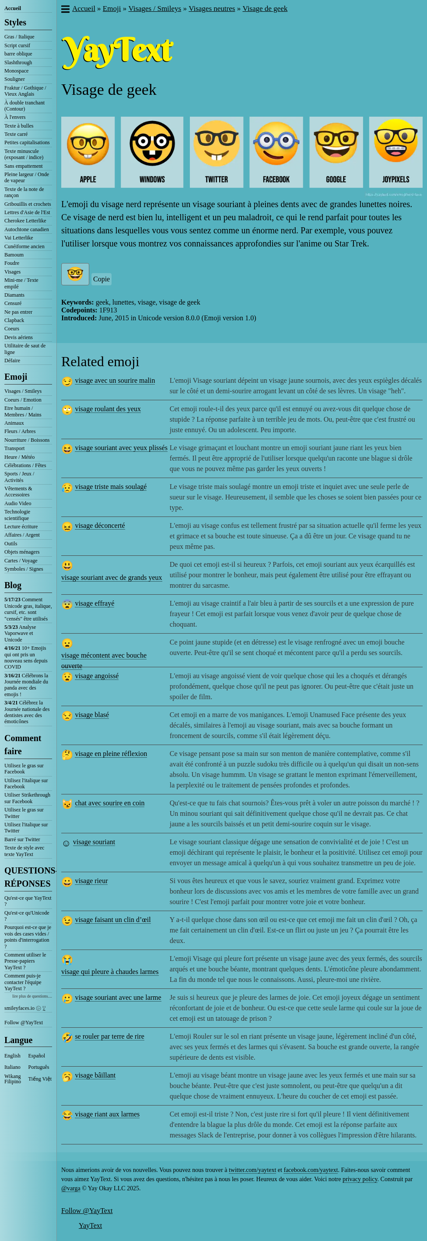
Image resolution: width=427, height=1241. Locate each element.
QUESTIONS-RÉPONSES (28, 877)
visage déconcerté (100, 525)
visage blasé (92, 714)
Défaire (12, 360)
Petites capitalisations (27, 142)
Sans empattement (23, 166)
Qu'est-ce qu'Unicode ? (26, 916)
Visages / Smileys (23, 391)
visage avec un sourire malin (115, 380)
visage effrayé (94, 603)
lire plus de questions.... (32, 996)
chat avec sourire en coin (109, 803)
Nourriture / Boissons (26, 440)
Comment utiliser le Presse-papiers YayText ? (25, 961)
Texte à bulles (18, 126)
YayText (90, 1225)
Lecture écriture (21, 526)
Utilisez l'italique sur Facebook (26, 783)
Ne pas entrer (18, 312)
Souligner (14, 79)
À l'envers (14, 117)
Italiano (12, 1067)
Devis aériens (18, 337)
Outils (10, 544)
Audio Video (17, 503)
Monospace (16, 71)
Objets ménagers (21, 552)
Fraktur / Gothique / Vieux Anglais (25, 91)
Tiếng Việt (40, 1079)
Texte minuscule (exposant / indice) (23, 154)
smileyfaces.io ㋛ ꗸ (25, 1008)
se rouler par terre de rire (109, 1036)
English (12, 1056)
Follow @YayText (23, 1022)
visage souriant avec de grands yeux (111, 577)
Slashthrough (18, 62)
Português (38, 1067)
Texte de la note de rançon (24, 192)
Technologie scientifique (17, 515)
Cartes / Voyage (21, 561)
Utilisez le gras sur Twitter (24, 813)
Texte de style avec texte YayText (24, 851)
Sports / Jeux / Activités (19, 477)
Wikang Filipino (12, 1079)
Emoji (15, 376)
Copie (101, 279)
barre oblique (18, 54)
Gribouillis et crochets (27, 204)
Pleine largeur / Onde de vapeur (26, 177)
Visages (12, 272)
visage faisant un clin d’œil (112, 919)
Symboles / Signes (23, 569)
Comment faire (22, 744)
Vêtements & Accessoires (18, 491)
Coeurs (11, 329)
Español (37, 1056)
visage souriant (94, 842)
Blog (12, 585)
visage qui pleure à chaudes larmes (110, 971)
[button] (65, 10)
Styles (15, 22)
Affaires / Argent (22, 535)
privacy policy (360, 1179)
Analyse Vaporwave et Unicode (20, 633)
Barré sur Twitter (22, 839)
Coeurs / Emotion (23, 400)
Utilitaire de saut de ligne (25, 349)
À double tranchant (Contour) (24, 106)
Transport (14, 448)
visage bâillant (95, 1075)
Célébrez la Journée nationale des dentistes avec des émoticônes (26, 712)
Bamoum (14, 255)
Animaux (14, 423)
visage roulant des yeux (108, 409)
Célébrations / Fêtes (25, 465)
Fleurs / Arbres (19, 431)
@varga (70, 1188)
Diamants (14, 295)
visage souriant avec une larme (118, 997)
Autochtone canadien (26, 229)
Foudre (11, 263)
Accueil (12, 8)
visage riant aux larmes (107, 1114)
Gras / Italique (19, 37)
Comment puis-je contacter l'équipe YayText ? (22, 982)
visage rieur (91, 880)
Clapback (14, 320)
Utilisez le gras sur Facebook (24, 769)
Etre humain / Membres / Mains (23, 411)
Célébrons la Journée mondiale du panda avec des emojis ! (26, 684)
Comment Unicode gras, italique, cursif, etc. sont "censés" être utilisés (28, 608)
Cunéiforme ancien (24, 246)
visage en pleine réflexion (111, 753)
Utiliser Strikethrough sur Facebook (27, 798)
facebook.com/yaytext (311, 1170)
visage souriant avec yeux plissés (121, 447)
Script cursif (17, 45)
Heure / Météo (19, 457)
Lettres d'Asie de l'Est (27, 212)
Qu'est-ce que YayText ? (28, 901)
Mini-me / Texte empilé (21, 283)
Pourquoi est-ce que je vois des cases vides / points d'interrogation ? (27, 936)
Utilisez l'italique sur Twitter (26, 828)
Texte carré (16, 134)
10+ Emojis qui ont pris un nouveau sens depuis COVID (26, 657)
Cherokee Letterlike (25, 221)
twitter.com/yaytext (252, 1170)
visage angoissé (97, 675)
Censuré (12, 303)
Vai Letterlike (18, 238)
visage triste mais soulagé (111, 486)
